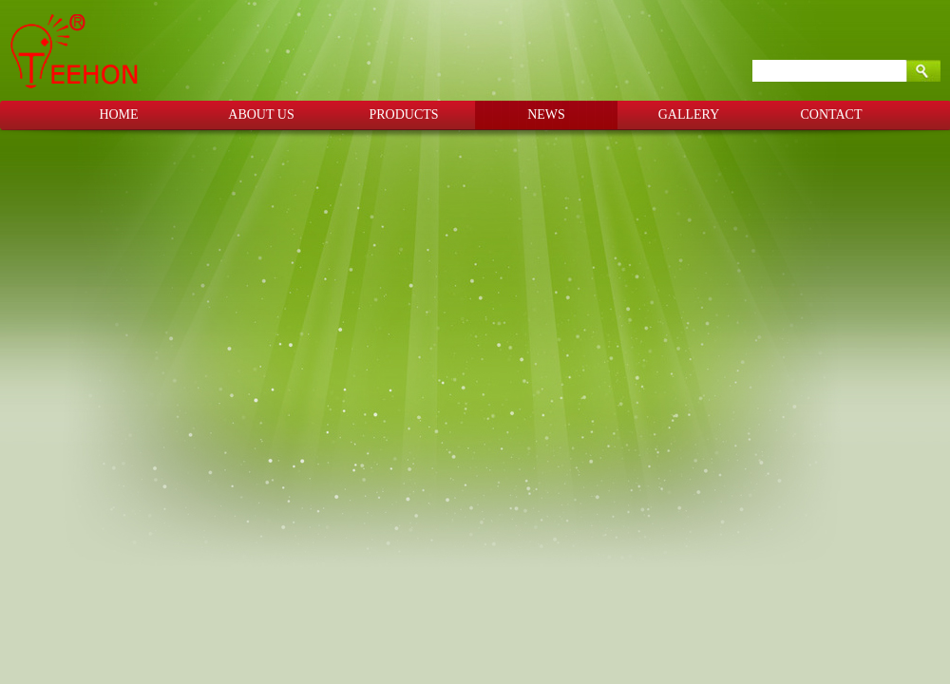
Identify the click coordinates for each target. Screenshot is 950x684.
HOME (118, 114)
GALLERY (689, 114)
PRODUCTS (403, 114)
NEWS (546, 114)
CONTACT (832, 114)
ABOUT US (261, 114)
